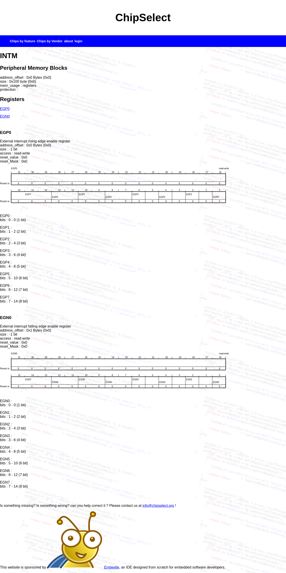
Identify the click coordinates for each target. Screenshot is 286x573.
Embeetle (83, 567)
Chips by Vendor (50, 41)
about (68, 41)
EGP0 (5, 109)
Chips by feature (22, 41)
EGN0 (5, 116)
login (78, 41)
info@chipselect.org (158, 505)
